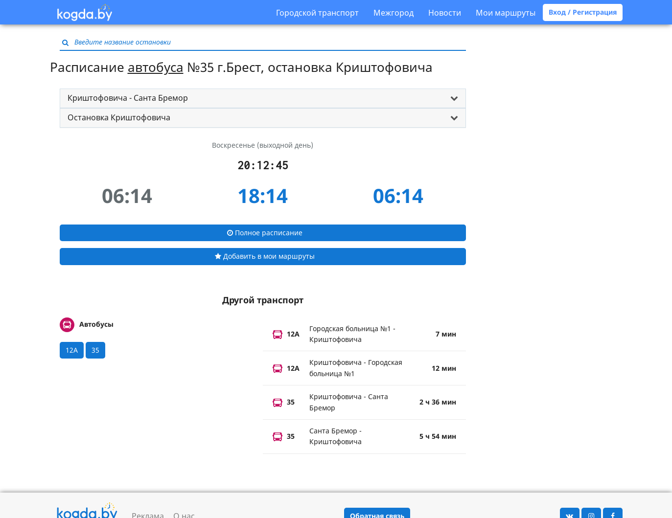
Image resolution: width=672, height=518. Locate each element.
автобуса (156, 67)
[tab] (262, 98)
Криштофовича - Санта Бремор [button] (128, 97)
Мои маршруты (505, 12)
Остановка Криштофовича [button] (119, 117)
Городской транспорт (317, 12)
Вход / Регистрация (583, 12)
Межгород (393, 12)
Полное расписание (264, 232)
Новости (444, 12)
